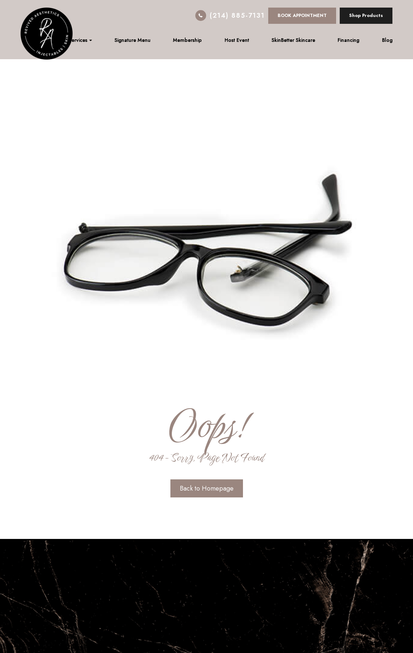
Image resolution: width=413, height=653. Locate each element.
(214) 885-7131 (237, 15)
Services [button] (80, 40)
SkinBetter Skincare (293, 40)
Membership (187, 40)
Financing (348, 40)
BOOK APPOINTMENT (302, 15)
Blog (387, 40)
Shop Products (366, 15)
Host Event (237, 40)
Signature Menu (132, 40)
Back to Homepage (207, 488)
